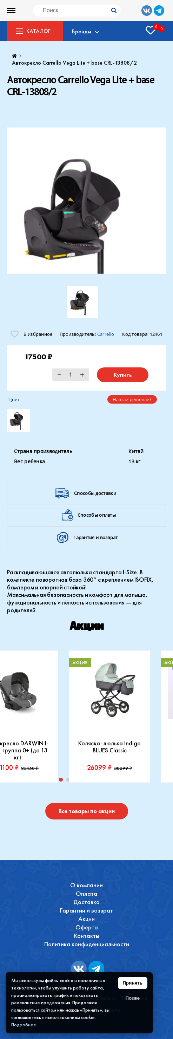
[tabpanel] (109, 717)
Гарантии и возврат (86, 910)
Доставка (86, 902)
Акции (86, 919)
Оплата (86, 893)
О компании (86, 885)
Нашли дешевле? (132, 399)
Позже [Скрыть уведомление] (132, 998)
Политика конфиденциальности (86, 944)
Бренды (81, 31)
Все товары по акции (87, 811)
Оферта (86, 927)
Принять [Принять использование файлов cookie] (132, 983)
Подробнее (23, 1024)
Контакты (86, 936)
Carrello (105, 334)
